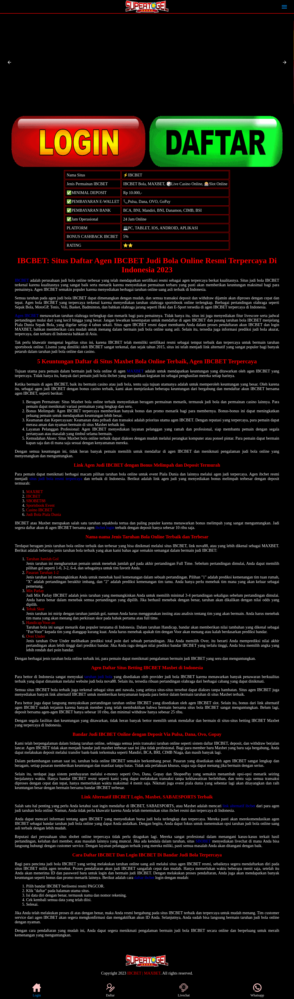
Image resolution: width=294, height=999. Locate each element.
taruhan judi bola (98, 677)
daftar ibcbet (144, 878)
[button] (9, 62)
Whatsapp (257, 990)
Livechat (184, 990)
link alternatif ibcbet (239, 806)
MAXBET (135, 371)
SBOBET (203, 841)
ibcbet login (105, 528)
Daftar (110, 990)
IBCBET (22, 280)
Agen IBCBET (27, 316)
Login (36, 990)
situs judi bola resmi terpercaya (55, 479)
